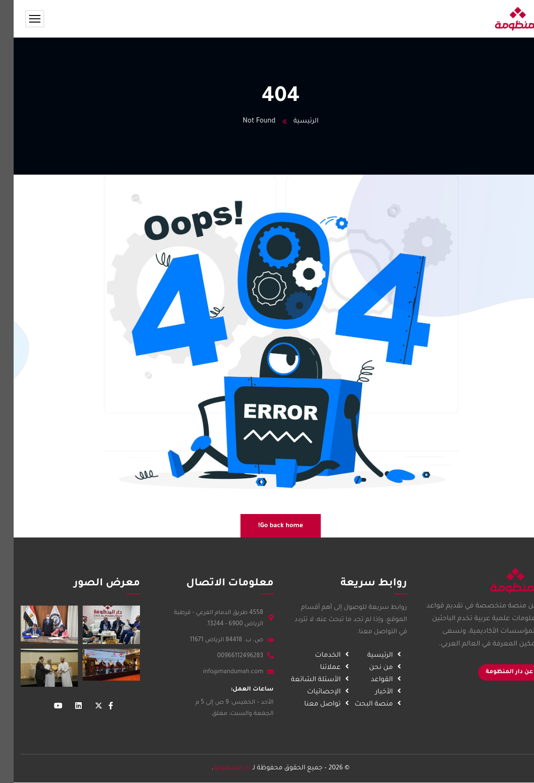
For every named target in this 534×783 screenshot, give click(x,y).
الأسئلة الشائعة (307, 680)
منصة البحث (365, 704)
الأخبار (375, 692)
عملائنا (321, 668)
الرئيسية (292, 121)
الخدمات (319, 656)
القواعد (373, 680)
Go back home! (267, 525)
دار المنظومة (218, 767)
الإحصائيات (315, 692)
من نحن (372, 668)
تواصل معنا (313, 704)
